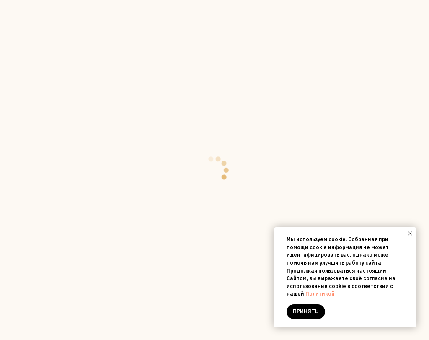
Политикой (320, 294)
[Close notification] (410, 233)
